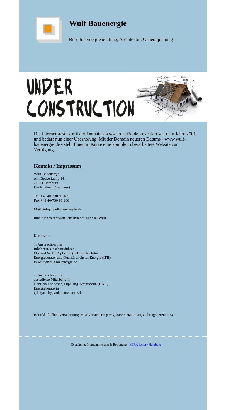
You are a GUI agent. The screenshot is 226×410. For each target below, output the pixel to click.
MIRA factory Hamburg (145, 344)
